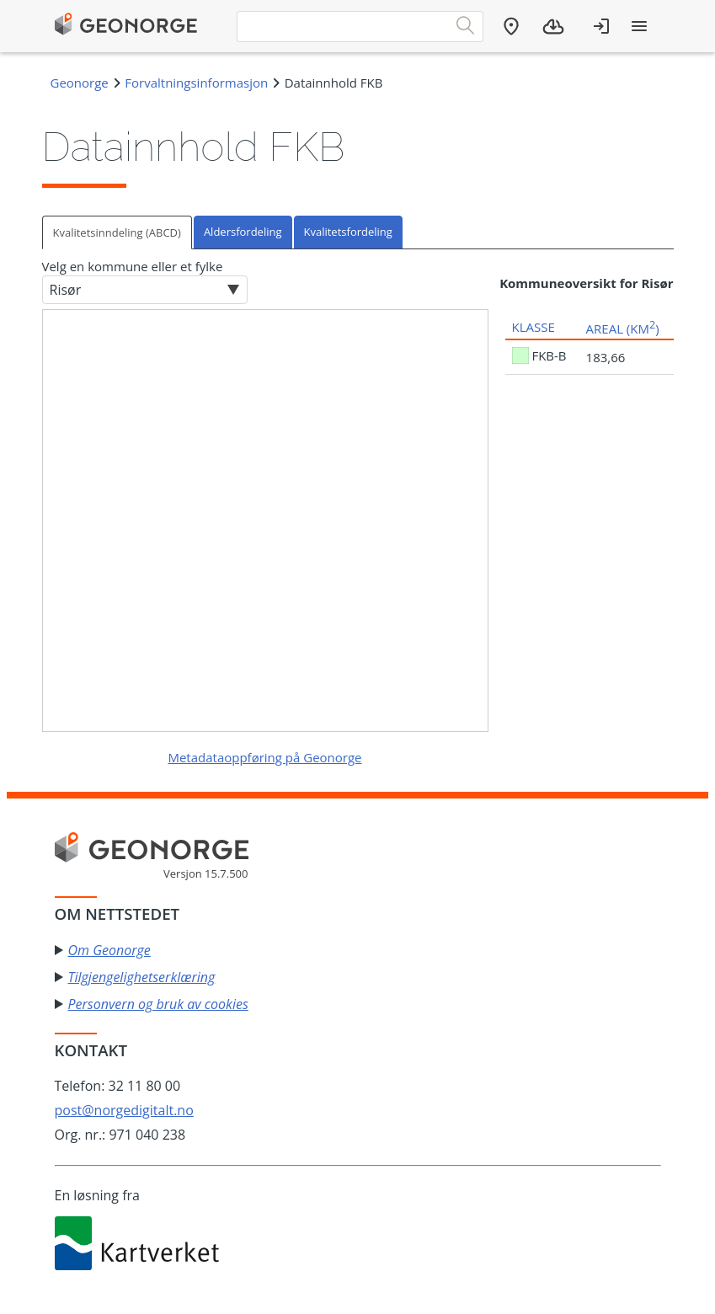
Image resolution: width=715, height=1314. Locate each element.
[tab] (118, 232)
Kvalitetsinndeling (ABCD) (117, 232)
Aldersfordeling (243, 231)
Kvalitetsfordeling (348, 231)
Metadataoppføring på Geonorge (264, 757)
